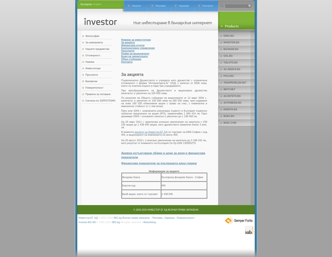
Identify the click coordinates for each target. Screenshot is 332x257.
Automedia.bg (233, 103)
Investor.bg (232, 42)
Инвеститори (93, 68)
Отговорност (93, 55)
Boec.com (230, 123)
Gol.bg (228, 56)
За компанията (94, 42)
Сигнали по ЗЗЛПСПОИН (101, 100)
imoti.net (229, 89)
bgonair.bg (231, 49)
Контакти (208, 5)
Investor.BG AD (87, 222)
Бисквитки (92, 81)
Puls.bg (229, 76)
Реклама (161, 5)
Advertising (149, 222)
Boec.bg (229, 116)
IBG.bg (118, 217)
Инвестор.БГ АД (88, 217)
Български (86, 4)
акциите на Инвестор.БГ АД (151, 132)
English (97, 4)
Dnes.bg (229, 36)
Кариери (184, 5)
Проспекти (92, 74)
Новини (90, 61)
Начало (136, 5)
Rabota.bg (230, 109)
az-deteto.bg (232, 96)
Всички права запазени (136, 217)
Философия (92, 36)
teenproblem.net (235, 82)
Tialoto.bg (231, 62)
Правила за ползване (98, 94)
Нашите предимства (98, 49)
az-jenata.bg (232, 69)
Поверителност (95, 87)
